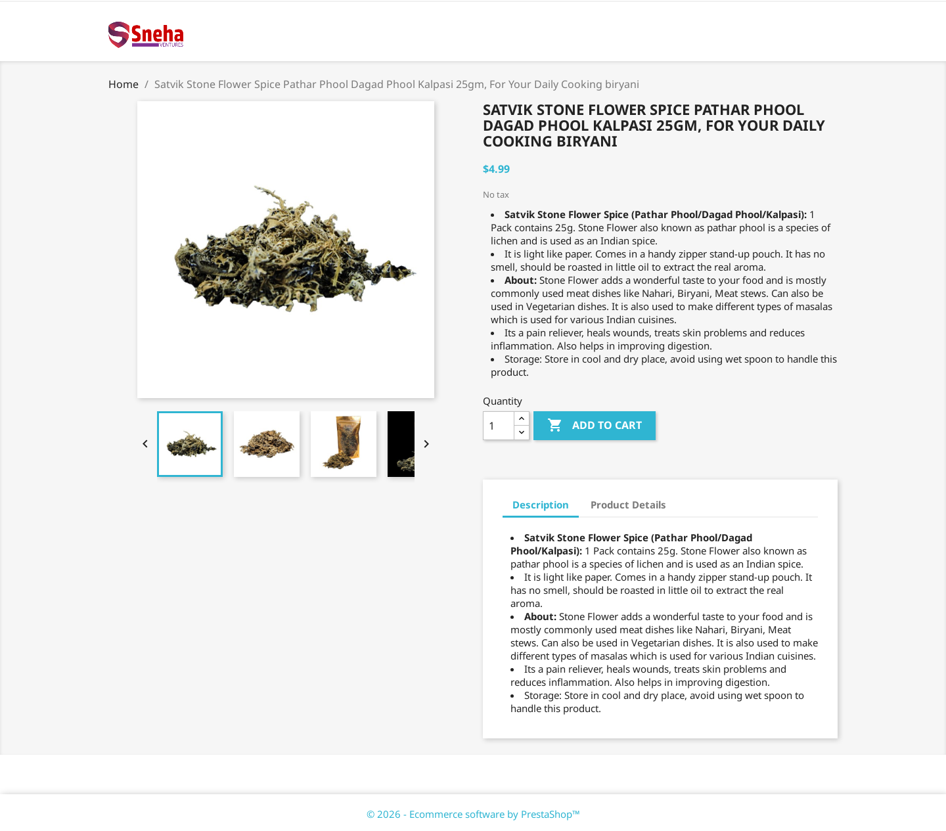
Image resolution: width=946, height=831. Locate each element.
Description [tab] (540, 504)
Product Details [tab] (628, 504)
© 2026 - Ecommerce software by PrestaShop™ (473, 813)
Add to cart (594, 425)
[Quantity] (498, 425)
